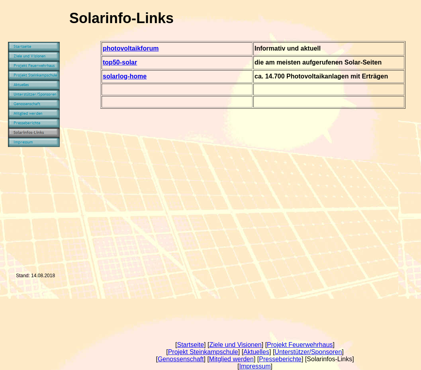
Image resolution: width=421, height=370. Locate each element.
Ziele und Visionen (235, 344)
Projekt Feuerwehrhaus (300, 344)
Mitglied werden (231, 359)
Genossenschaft (181, 359)
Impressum (254, 366)
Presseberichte (280, 359)
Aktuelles (256, 351)
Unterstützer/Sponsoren (308, 351)
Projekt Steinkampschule (203, 351)
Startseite (190, 344)
